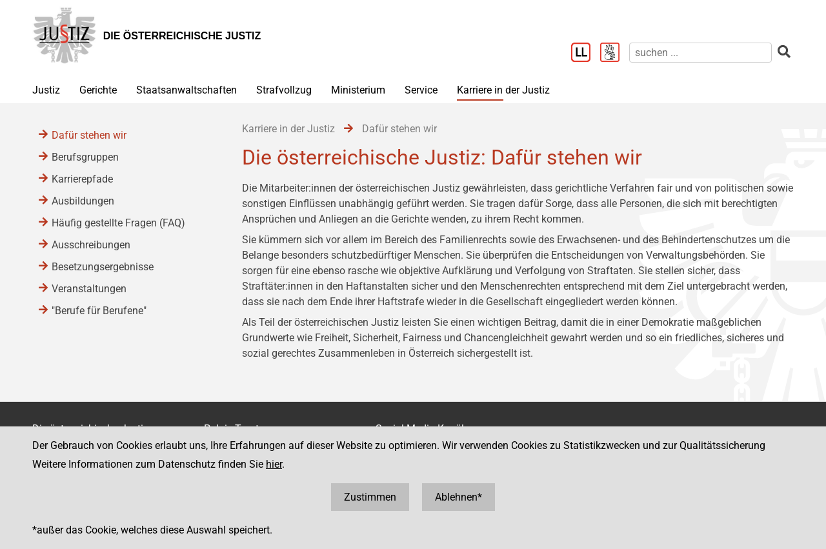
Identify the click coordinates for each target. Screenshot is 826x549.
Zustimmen (370, 497)
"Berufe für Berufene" (99, 310)
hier (274, 464)
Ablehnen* (458, 497)
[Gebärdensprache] (614, 54)
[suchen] (700, 53)
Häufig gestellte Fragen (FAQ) (118, 223)
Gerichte (98, 90)
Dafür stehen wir (89, 135)
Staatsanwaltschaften (186, 90)
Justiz (46, 90)
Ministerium (358, 90)
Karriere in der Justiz (503, 90)
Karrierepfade (82, 179)
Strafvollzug (284, 90)
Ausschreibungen (91, 245)
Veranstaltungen (89, 289)
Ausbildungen (83, 201)
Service (421, 90)
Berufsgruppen (85, 157)
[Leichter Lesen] (585, 54)
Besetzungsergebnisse (103, 267)
